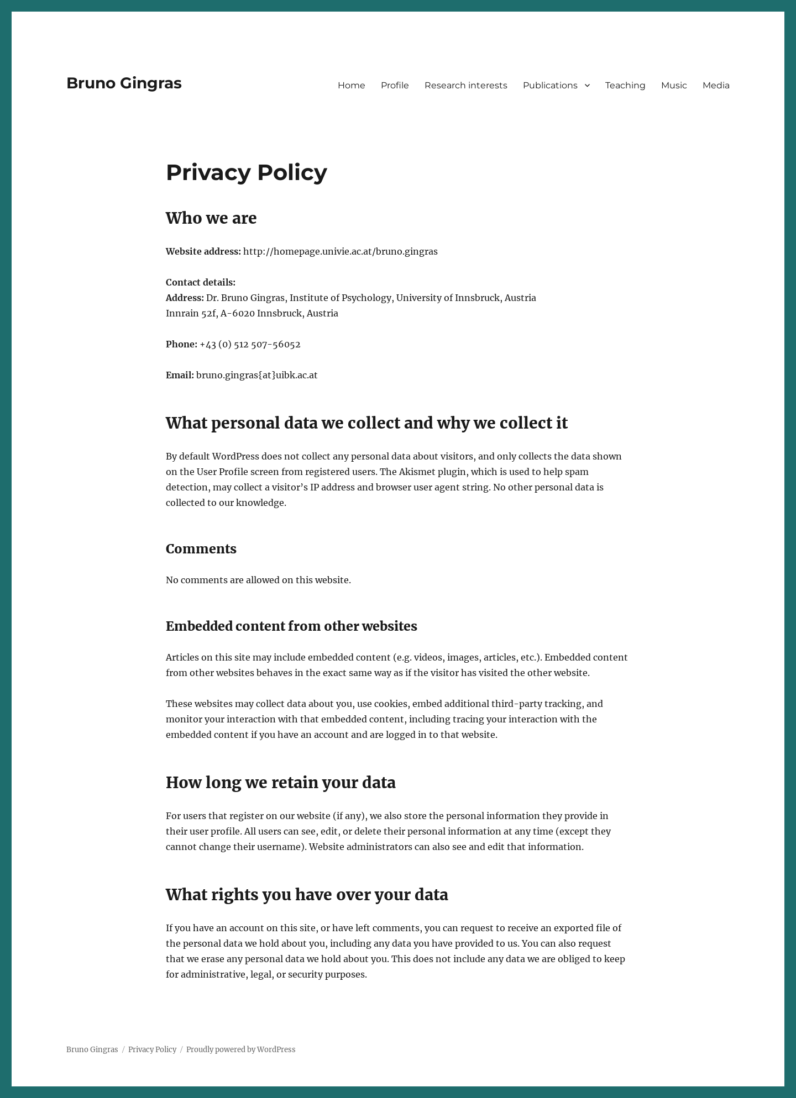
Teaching (625, 85)
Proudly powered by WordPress (241, 1049)
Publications (550, 85)
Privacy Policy (152, 1049)
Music (674, 85)
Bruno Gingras (124, 82)
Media (716, 85)
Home (351, 85)
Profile (395, 85)
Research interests (466, 85)
